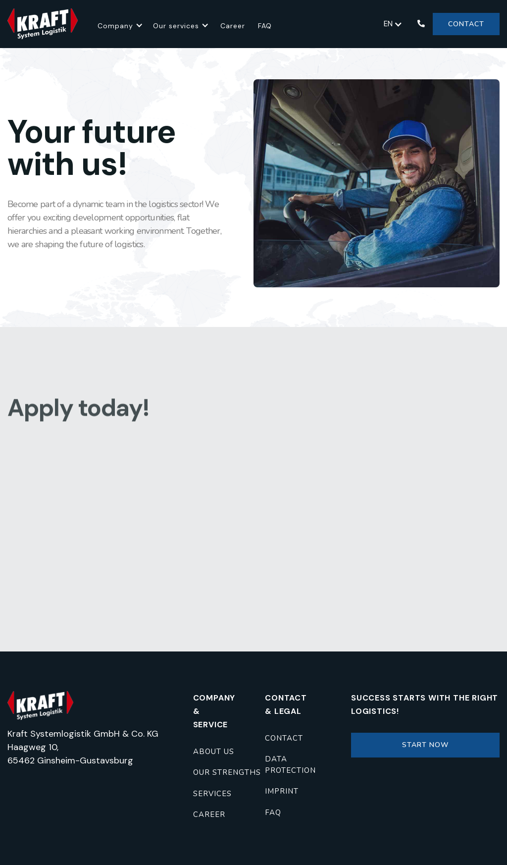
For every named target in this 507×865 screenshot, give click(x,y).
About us (213, 752)
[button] (120, 24)
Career (232, 25)
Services (212, 794)
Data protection (290, 764)
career (209, 814)
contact (284, 738)
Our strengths (227, 772)
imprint (282, 791)
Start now (425, 745)
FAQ (265, 25)
